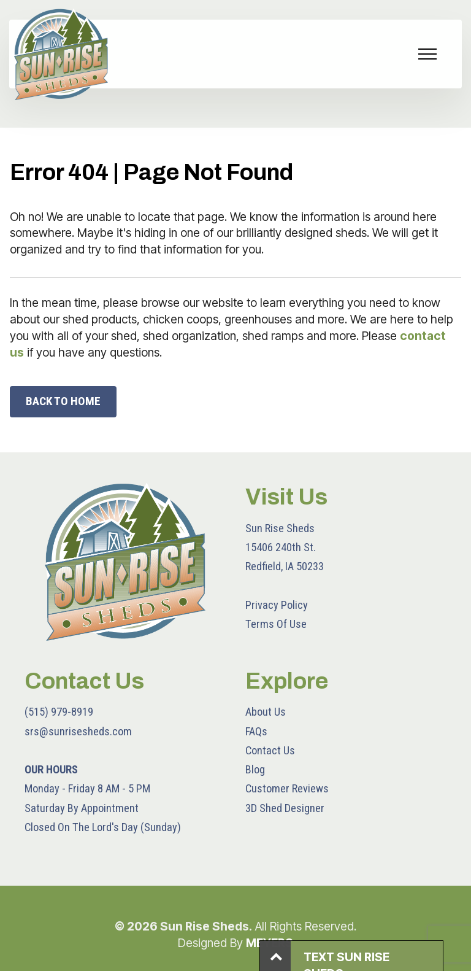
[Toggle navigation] (427, 54)
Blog (255, 769)
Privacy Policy (276, 604)
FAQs (256, 731)
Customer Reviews (287, 788)
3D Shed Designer (284, 808)
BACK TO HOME (63, 401)
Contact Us (270, 750)
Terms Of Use (276, 623)
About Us (265, 711)
